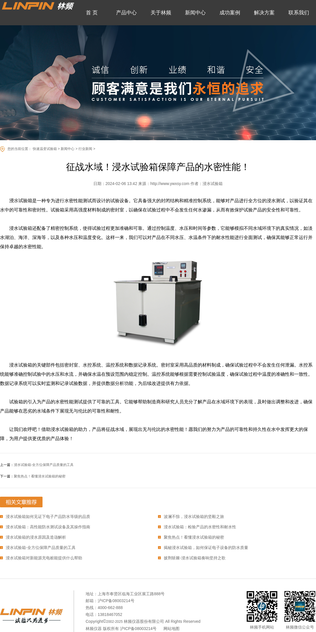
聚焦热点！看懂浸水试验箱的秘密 (39, 476)
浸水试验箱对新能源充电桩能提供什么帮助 (44, 558)
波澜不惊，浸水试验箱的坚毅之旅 (194, 516)
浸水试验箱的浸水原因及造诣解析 (36, 537)
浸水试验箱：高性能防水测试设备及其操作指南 (48, 527)
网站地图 (171, 628)
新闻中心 (67, 149)
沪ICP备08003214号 (138, 628)
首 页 (92, 13)
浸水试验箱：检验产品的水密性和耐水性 (200, 527)
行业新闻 (85, 149)
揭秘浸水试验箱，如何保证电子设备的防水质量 (206, 547)
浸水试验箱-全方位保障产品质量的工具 (44, 465)
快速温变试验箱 (45, 149)
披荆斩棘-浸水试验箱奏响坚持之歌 (195, 558)
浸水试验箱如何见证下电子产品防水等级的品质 (48, 516)
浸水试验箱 (20, 200)
